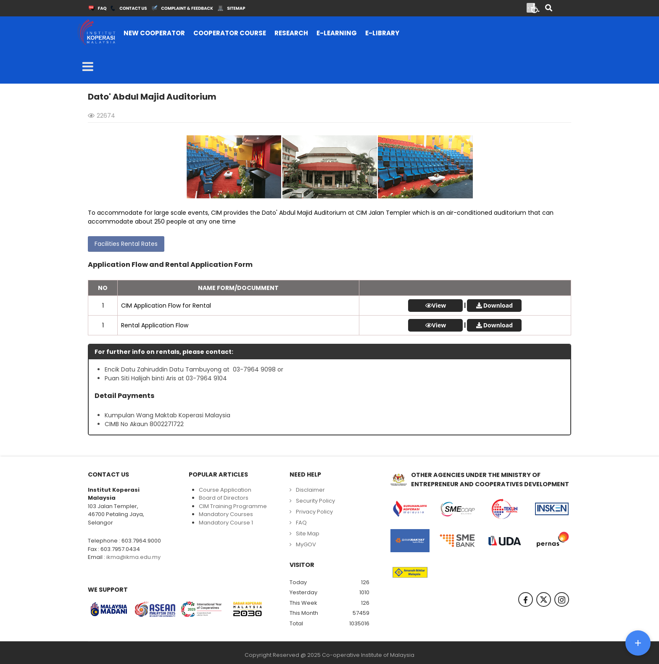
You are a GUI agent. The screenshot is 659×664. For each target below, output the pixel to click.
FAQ (301, 523)
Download (498, 305)
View (439, 305)
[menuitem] (154, 33)
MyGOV (306, 544)
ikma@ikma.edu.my (133, 557)
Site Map (307, 534)
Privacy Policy (314, 512)
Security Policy (315, 501)
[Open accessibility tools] (535, 7)
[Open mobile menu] (88, 67)
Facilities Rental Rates (126, 244)
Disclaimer (310, 490)
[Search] (548, 8)
